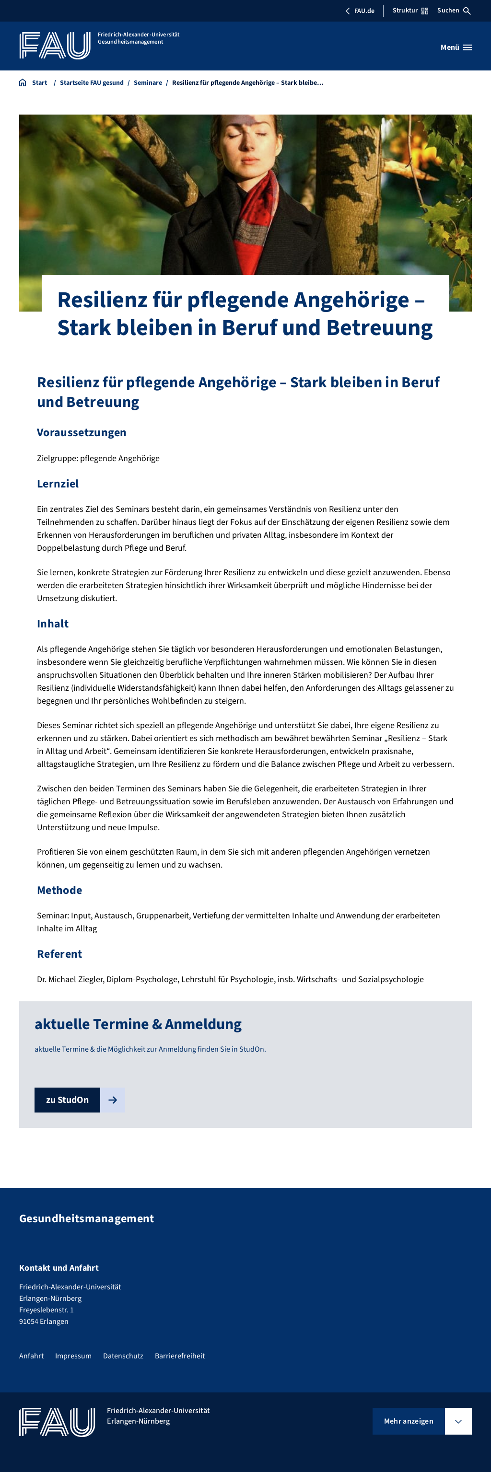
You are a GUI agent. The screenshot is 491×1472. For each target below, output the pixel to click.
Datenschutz (123, 1356)
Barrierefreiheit (180, 1356)
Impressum (73, 1356)
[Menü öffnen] (456, 47)
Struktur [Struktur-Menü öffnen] (410, 10)
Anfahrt (31, 1356)
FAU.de (359, 11)
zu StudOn (85, 1100)
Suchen (454, 10)
